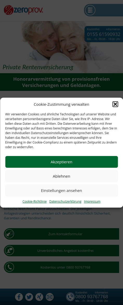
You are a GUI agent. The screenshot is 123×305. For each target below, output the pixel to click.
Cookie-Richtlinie (35, 201)
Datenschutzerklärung (65, 201)
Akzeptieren (61, 161)
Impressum (92, 201)
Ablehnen (61, 176)
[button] (115, 104)
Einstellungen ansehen (61, 190)
